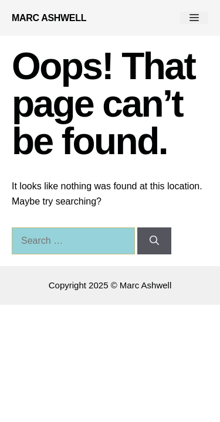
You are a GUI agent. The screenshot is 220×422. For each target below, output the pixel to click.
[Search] (154, 240)
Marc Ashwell (49, 18)
